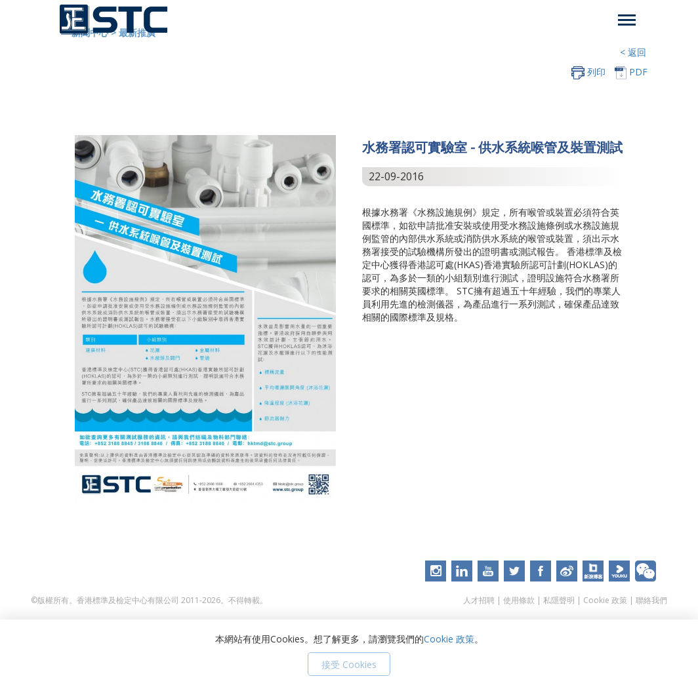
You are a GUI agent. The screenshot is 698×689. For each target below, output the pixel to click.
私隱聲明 (559, 600)
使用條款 (519, 600)
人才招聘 (479, 600)
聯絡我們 (651, 600)
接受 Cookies (349, 664)
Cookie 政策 (605, 600)
